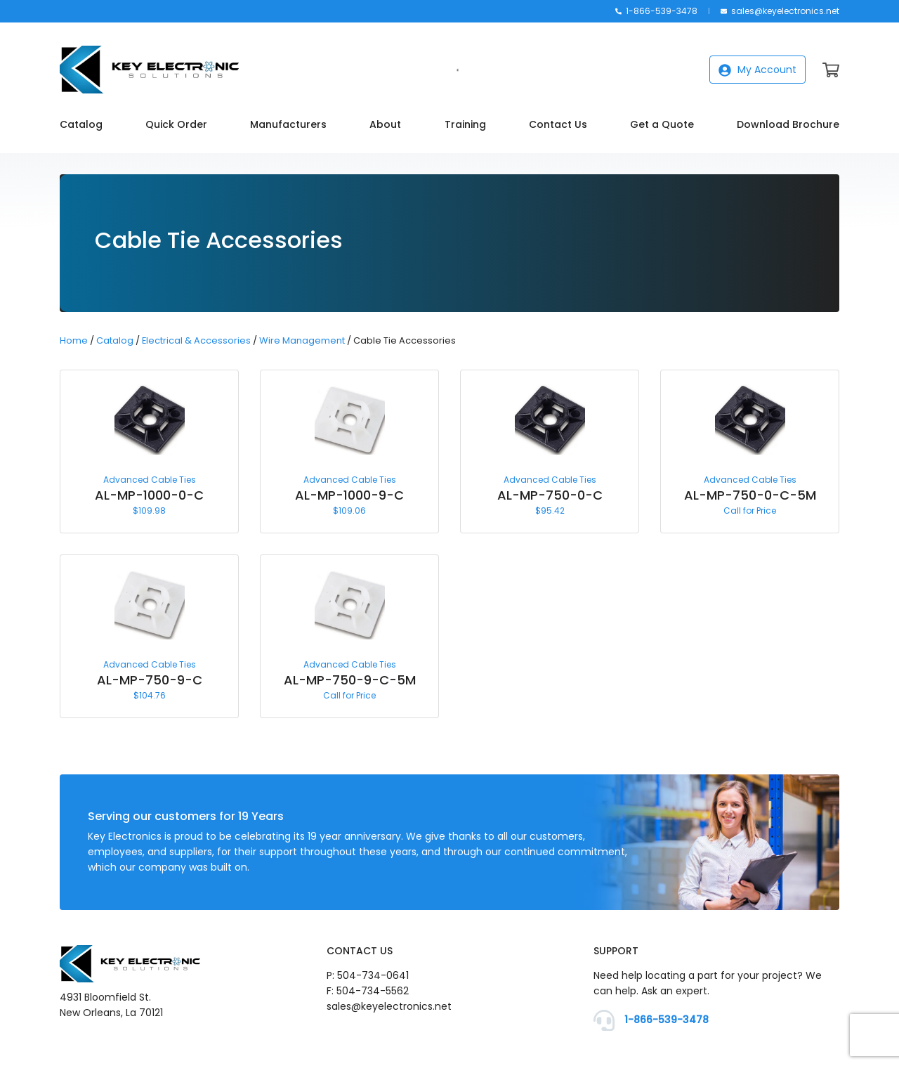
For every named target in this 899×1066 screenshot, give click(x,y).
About (385, 124)
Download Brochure (788, 124)
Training (465, 124)
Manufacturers (288, 124)
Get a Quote (662, 124)
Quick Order (176, 124)
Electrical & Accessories (196, 340)
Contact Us (558, 124)
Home (74, 340)
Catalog (81, 124)
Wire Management (302, 340)
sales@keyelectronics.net (780, 11)
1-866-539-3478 (656, 11)
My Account (757, 70)
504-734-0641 (373, 975)
